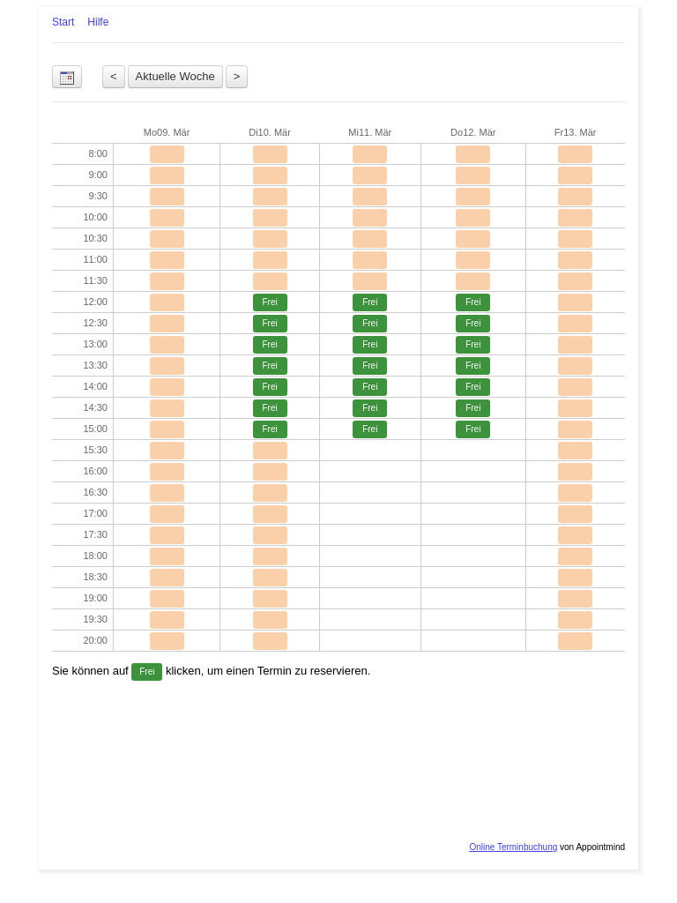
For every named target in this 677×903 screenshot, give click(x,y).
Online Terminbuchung (513, 847)
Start (63, 22)
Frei (269, 302)
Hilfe (97, 22)
